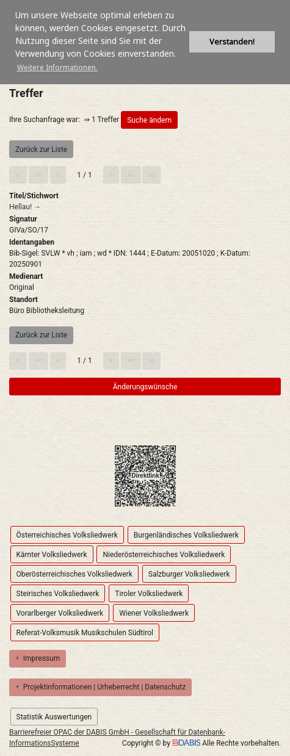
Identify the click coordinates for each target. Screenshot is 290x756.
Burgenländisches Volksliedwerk (186, 535)
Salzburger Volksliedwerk (189, 574)
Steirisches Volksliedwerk (58, 593)
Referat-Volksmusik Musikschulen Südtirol (84, 632)
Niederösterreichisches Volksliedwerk (164, 554)
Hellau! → (25, 207)
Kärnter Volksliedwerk (51, 554)
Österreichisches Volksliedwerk (67, 535)
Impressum (37, 658)
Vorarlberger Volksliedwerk (60, 613)
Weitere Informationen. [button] (57, 67)
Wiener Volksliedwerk (154, 613)
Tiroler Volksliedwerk (149, 593)
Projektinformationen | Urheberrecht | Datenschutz (100, 687)
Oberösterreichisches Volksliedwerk (74, 574)
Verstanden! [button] (232, 42)
